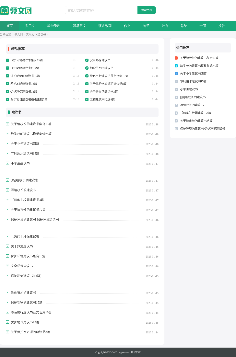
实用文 (30, 26)
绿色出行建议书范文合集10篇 (109, 75)
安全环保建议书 (100, 60)
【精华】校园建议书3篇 (195, 112)
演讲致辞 (105, 26)
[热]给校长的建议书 (193, 97)
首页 (9, 26)
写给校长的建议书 (192, 105)
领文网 (19, 34)
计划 (165, 26)
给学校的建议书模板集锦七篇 (199, 65)
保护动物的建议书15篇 (25, 75)
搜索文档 (146, 10)
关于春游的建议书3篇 (104, 91)
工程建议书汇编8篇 (102, 99)
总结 (184, 26)
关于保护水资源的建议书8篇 (108, 83)
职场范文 (79, 26)
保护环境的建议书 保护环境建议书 (202, 128)
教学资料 (54, 26)
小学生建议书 (189, 89)
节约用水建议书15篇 (193, 81)
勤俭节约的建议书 (101, 68)
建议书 (42, 34)
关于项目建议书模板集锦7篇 (28, 99)
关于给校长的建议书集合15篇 (199, 57)
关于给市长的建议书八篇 (196, 120)
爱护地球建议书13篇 (23, 83)
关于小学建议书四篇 (193, 73)
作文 (127, 26)
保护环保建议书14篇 (23, 91)
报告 (221, 26)
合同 (202, 26)
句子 (146, 26)
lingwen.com (124, 352)
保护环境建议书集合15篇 (26, 60)
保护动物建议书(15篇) (24, 68)
